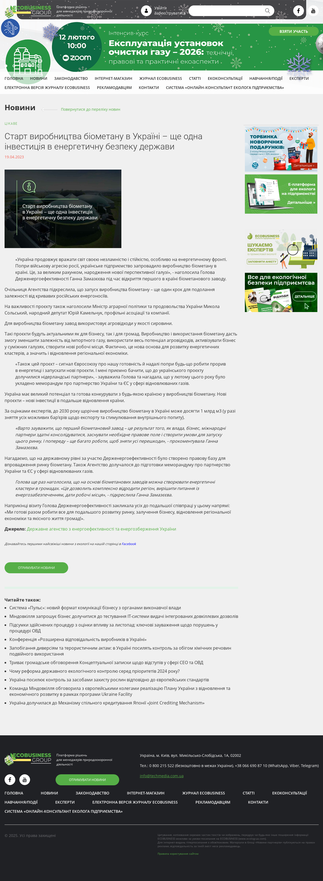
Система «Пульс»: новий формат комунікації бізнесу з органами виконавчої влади (95, 608)
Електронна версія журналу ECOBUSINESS (47, 87)
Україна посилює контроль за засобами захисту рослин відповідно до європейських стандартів (109, 680)
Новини (38, 78)
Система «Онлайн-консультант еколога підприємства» (225, 87)
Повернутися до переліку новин (90, 109)
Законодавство (71, 78)
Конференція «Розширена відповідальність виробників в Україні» (78, 639)
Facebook (129, 544)
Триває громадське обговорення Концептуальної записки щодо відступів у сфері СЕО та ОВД (106, 662)
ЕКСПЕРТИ (299, 78)
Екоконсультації (225, 78)
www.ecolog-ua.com (252, 838)
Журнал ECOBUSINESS (160, 78)
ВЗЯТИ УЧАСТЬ (294, 31)
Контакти (149, 87)
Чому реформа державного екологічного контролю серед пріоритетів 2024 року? (94, 671)
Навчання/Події (265, 78)
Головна (14, 78)
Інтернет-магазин (113, 78)
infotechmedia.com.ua (162, 775)
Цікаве (11, 124)
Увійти (160, 7)
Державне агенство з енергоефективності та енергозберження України (101, 529)
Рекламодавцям (114, 87)
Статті (195, 78)
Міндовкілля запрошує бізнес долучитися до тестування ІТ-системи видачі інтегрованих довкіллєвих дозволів (123, 616)
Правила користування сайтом (178, 853)
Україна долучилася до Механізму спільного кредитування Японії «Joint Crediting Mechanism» (107, 703)
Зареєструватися (170, 13)
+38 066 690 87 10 (251, 765)
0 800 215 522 (161, 765)
